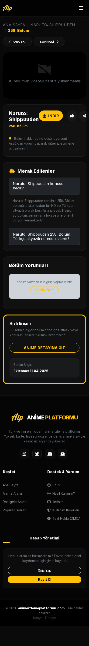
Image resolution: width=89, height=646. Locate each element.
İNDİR (51, 116)
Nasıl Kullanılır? (61, 493)
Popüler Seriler (14, 510)
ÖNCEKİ (17, 41)
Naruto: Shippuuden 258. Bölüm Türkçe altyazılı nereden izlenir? (41, 236)
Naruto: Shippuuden (52, 25)
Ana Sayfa (10, 485)
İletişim (55, 502)
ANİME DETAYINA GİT (44, 347)
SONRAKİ (49, 41)
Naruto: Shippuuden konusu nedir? (38, 185)
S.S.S (53, 485)
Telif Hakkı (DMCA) (64, 518)
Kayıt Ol (44, 579)
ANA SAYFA (14, 25)
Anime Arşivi (12, 493)
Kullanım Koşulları (63, 510)
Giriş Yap (44, 570)
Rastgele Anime (15, 502)
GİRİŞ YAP (44, 290)
